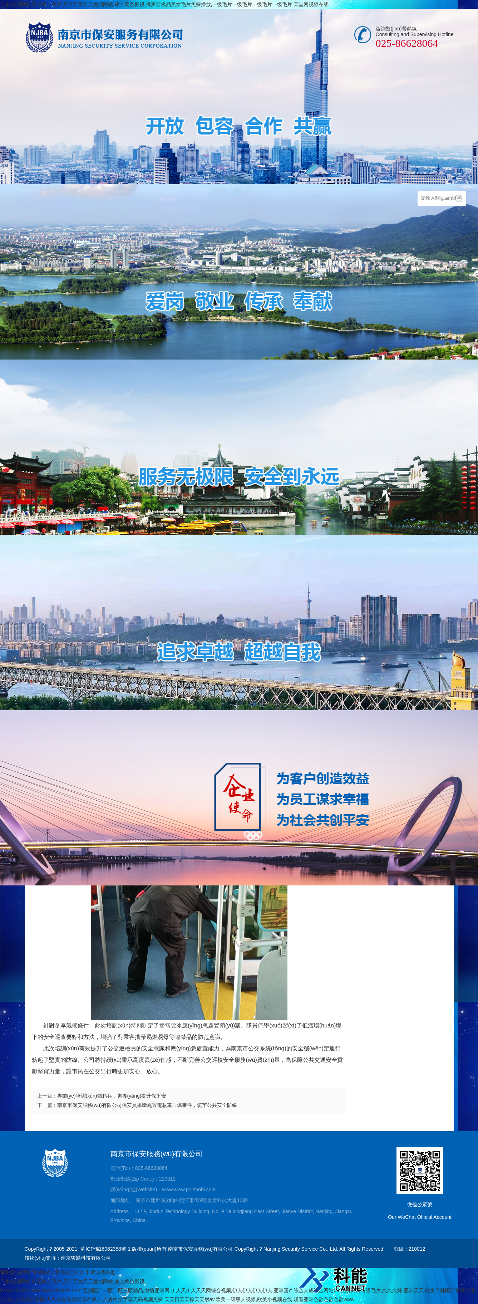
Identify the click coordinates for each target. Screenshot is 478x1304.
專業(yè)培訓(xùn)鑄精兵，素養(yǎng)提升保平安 (112, 1096)
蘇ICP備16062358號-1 (105, 1249)
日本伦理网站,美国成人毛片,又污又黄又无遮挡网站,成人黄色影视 (72, 1281)
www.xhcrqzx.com (20, 1290)
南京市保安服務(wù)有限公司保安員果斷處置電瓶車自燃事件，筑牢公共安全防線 (147, 1105)
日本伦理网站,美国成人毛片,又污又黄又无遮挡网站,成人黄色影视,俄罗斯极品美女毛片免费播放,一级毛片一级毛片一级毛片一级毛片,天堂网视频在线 (164, 4)
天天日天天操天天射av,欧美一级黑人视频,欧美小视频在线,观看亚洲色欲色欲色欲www (259, 1299)
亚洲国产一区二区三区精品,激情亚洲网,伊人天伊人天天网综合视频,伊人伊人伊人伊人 (177, 1290)
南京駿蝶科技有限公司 (86, 1258)
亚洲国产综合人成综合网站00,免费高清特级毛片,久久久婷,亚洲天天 (348, 1290)
